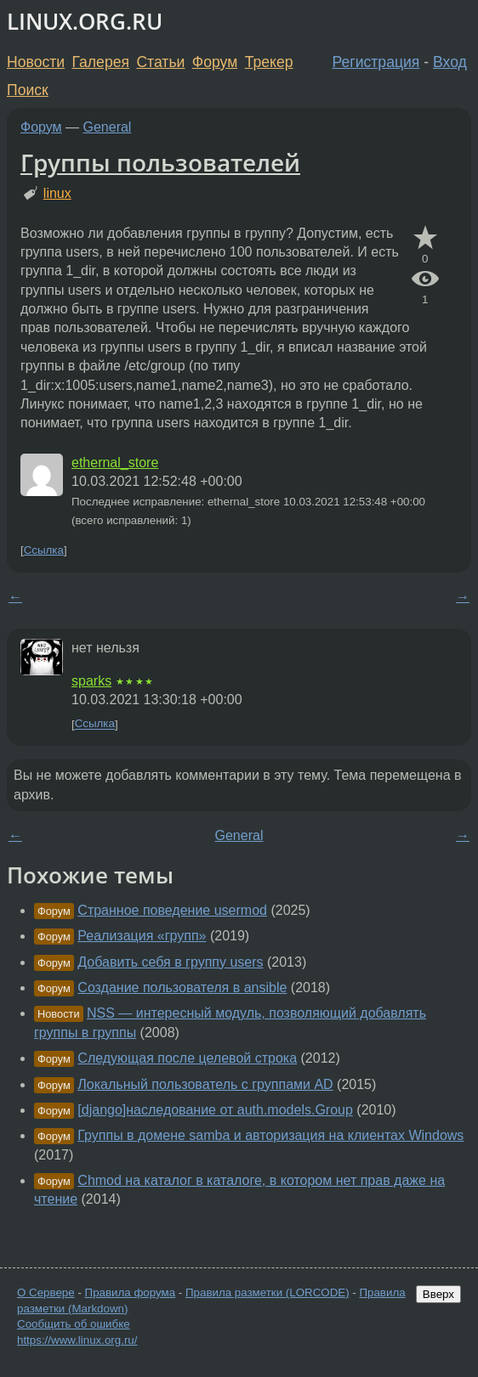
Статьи (160, 62)
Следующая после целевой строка (187, 1058)
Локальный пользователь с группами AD (205, 1084)
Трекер (269, 62)
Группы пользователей (160, 162)
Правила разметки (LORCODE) (267, 1292)
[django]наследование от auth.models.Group (215, 1110)
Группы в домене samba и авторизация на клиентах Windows (270, 1135)
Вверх (438, 1294)
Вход (450, 62)
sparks (91, 681)
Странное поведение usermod (172, 910)
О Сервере (46, 1292)
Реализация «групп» (141, 935)
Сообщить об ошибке (73, 1324)
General (107, 127)
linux (57, 193)
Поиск (27, 90)
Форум (214, 62)
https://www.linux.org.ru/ (77, 1340)
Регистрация (376, 62)
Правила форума (130, 1292)
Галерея (100, 62)
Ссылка (44, 550)
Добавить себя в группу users (170, 962)
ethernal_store (114, 462)
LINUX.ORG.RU (84, 22)
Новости (36, 62)
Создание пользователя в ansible (182, 987)
